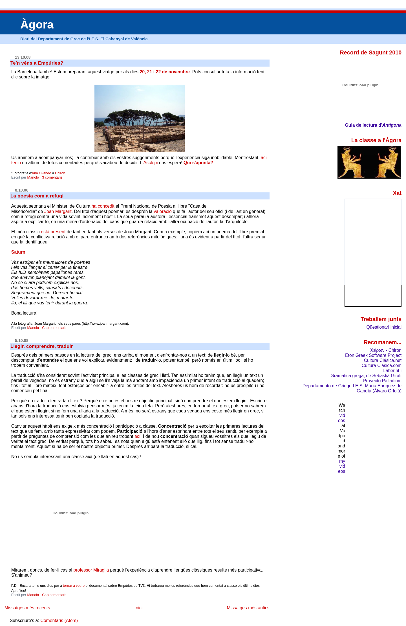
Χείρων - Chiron (385, 350)
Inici (138, 607)
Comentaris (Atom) (59, 620)
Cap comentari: (54, 328)
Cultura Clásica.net (382, 360)
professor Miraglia (91, 570)
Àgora (37, 24)
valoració (162, 211)
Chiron (60, 173)
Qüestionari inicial (383, 327)
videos (341, 418)
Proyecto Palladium (382, 380)
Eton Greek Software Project (373, 355)
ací (137, 436)
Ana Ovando (41, 173)
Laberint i (392, 370)
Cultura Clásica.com (381, 365)
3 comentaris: (53, 177)
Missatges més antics (248, 607)
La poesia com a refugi (37, 196)
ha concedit (103, 206)
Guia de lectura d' (363, 125)
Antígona (392, 125)
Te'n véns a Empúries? (36, 63)
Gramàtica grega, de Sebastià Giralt (365, 375)
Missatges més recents (27, 607)
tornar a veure (74, 586)
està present (53, 231)
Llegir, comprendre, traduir (41, 346)
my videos (341, 466)
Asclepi (151, 162)
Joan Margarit (58, 211)
